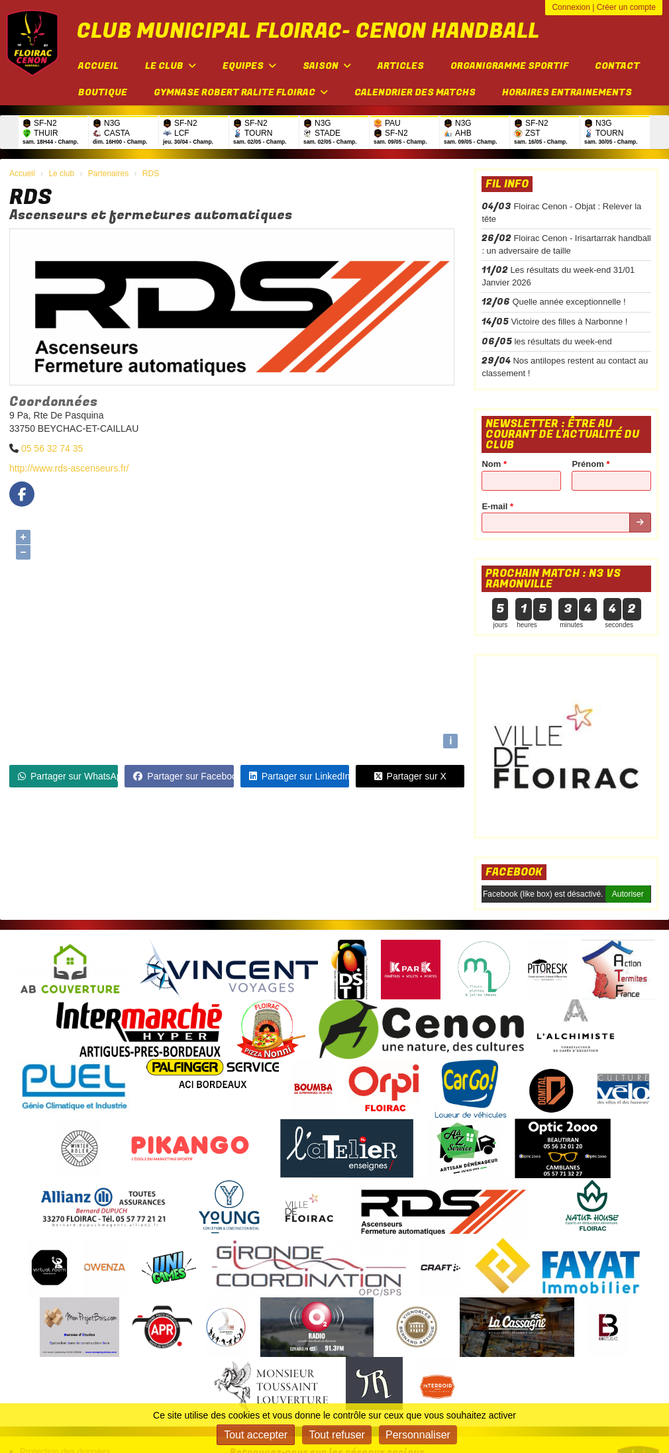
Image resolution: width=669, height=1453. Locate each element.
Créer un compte (626, 7)
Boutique (102, 92)
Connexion (571, 7)
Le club (170, 66)
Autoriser (628, 894)
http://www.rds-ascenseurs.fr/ (69, 468)
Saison (327, 66)
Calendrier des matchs (415, 92)
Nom (494, 464)
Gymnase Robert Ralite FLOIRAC (241, 92)
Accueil (98, 66)
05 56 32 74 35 (52, 448)
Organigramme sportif (509, 66)
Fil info (507, 184)
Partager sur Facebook (183, 776)
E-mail (497, 506)
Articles (401, 66)
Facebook (514, 872)
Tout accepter (255, 1434)
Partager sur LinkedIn (299, 776)
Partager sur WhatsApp (68, 776)
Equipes (249, 66)
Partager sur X (410, 776)
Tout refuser (336, 1434)
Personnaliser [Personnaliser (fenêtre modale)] (418, 1434)
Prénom (590, 464)
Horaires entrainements (567, 92)
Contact (617, 66)
